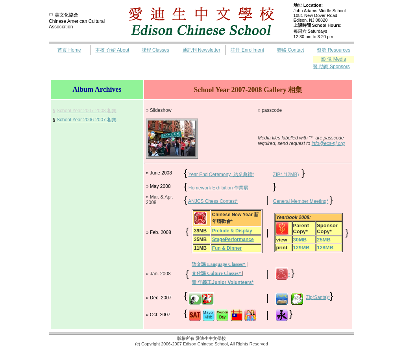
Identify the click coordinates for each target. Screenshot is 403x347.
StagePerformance (233, 239)
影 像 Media (333, 59)
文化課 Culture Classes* (217, 273)
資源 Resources (333, 50)
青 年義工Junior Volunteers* (222, 282)
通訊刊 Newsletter (201, 50)
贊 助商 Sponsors (331, 66)
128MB (325, 248)
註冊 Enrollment (247, 50)
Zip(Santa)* (318, 297)
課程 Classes (155, 50)
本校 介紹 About (112, 50)
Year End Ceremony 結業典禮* (221, 174)
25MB (324, 240)
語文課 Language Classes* (219, 264)
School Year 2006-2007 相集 (86, 119)
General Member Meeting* (300, 201)
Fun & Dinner (227, 248)
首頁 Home (69, 50)
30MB (300, 240)
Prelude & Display (232, 231)
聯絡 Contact (290, 50)
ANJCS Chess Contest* (213, 201)
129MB (301, 248)
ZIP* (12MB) (286, 174)
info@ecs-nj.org (328, 143)
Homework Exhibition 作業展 (218, 188)
